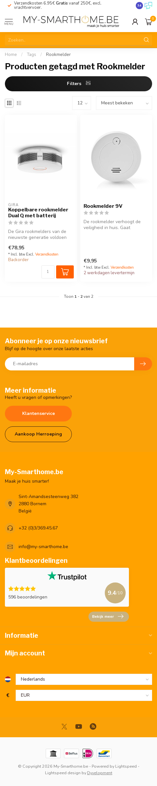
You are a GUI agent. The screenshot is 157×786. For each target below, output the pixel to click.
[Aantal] (48, 271)
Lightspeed (126, 766)
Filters (78, 83)
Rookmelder (58, 55)
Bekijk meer (107, 616)
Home (11, 55)
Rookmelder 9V (103, 206)
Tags (31, 55)
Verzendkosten (46, 254)
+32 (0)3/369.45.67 (38, 528)
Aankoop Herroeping (38, 434)
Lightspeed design (63, 773)
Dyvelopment (99, 773)
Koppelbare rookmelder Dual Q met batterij (38, 213)
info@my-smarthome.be (43, 547)
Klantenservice (38, 413)
